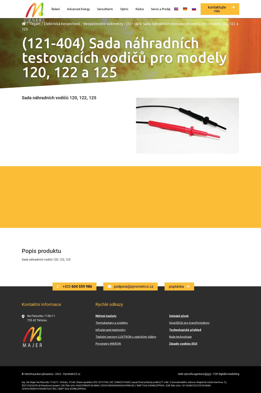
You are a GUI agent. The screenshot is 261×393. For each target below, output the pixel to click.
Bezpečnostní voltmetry (103, 23)
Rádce (140, 9)
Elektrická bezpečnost (62, 23)
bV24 (208, 373)
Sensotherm (105, 9)
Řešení (55, 9)
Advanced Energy (78, 9)
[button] (220, 9)
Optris (124, 9)
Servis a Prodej (160, 9)
